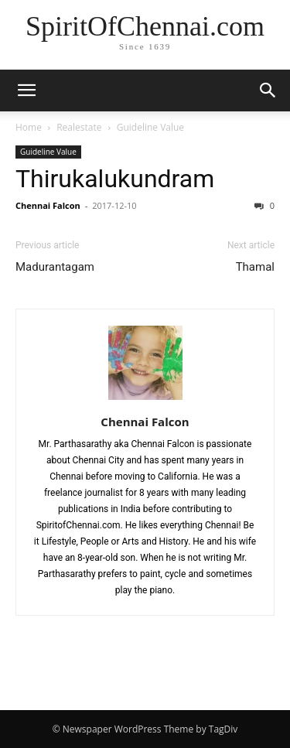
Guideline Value (150, 127)
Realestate (78, 127)
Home (28, 127)
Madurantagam (54, 267)
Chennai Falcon (47, 205)
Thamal (255, 267)
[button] (26, 90)
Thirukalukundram (114, 178)
